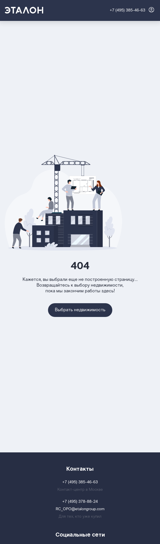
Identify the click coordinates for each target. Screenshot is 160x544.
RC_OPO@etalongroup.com (80, 509)
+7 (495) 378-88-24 (80, 502)
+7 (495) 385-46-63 (127, 10)
